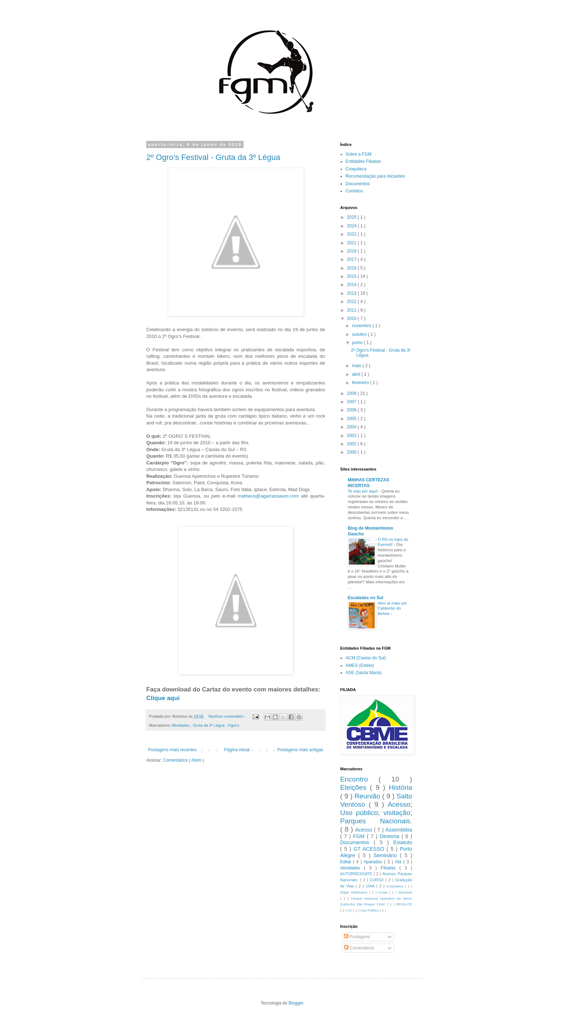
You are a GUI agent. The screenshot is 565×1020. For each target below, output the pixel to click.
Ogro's (233, 725)
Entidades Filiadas (363, 161)
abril (356, 374)
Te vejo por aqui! (363, 491)
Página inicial (237, 749)
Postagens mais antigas (300, 749)
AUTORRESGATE (356, 874)
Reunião (368, 796)
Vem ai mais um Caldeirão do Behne (392, 608)
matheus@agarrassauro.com (268, 496)
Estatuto (402, 842)
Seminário (387, 855)
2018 (352, 251)
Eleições (355, 787)
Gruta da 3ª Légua (209, 725)
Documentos (358, 183)
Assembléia (399, 830)
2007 (352, 401)
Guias (383, 892)
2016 (352, 268)
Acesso (364, 830)
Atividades (181, 725)
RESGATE (404, 904)
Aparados (374, 861)
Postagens (357, 936)
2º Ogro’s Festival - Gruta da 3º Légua (213, 157)
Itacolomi (405, 892)
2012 (352, 301)
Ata (399, 861)
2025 (352, 217)
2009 (352, 393)
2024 (352, 225)
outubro (360, 334)
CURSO (378, 880)
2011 (352, 310)
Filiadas (390, 867)
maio (357, 365)
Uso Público (370, 910)
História (400, 787)
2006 (352, 410)
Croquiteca (356, 169)
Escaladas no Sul (365, 597)
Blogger (296, 1003)
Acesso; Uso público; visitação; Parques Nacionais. (376, 813)
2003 (352, 435)
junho (358, 342)
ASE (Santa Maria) (364, 672)
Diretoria (390, 836)
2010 (352, 318)
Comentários (359, 947)
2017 (352, 259)
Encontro (359, 779)
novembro (362, 325)
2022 (352, 234)
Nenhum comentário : (228, 716)
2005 (352, 418)
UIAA (371, 886)
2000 (352, 452)
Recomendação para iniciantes (375, 176)
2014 (352, 284)
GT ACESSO (370, 849)
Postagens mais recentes (172, 749)
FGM (360, 836)
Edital (346, 861)
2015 (352, 276)
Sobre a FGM (359, 154)
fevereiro (361, 382)
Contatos (354, 190)
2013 (352, 293)
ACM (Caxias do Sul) (366, 657)
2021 (352, 242)
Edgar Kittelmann (354, 892)
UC (350, 910)
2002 (352, 443)
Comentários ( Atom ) (183, 760)
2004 (352, 426)
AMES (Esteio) (360, 665)
